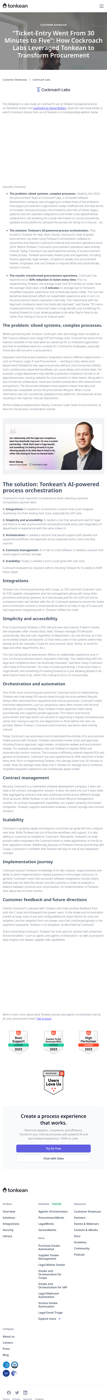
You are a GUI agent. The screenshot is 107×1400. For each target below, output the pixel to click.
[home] (15, 6)
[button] (100, 6)
